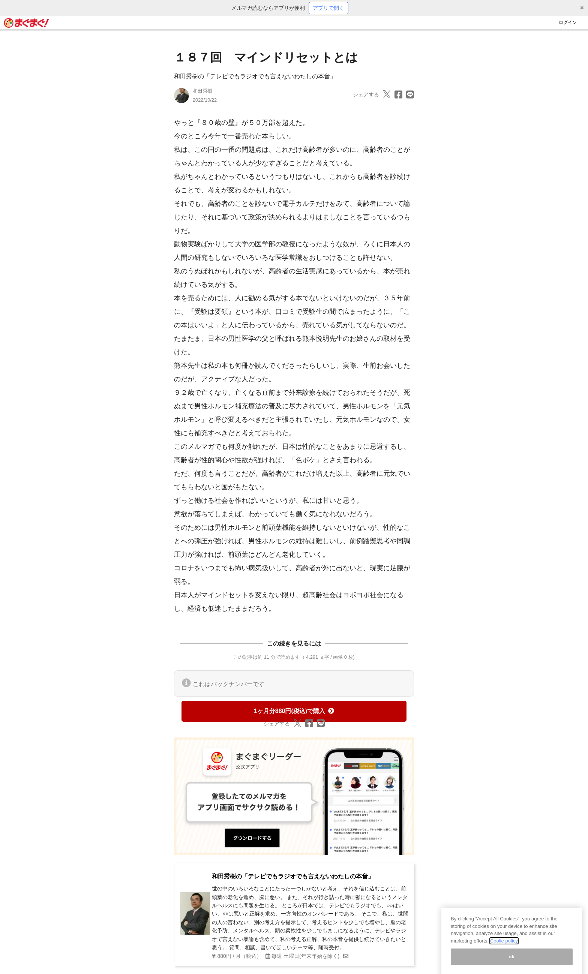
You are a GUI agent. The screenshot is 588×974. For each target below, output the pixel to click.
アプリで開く (328, 8)
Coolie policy (504, 948)
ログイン (568, 22)
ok (511, 964)
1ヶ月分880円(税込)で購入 (294, 711)
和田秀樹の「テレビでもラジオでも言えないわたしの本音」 (255, 76)
